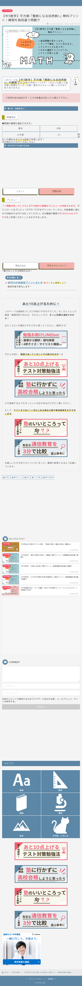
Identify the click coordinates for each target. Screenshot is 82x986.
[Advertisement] (41, 167)
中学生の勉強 (7, 11)
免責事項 (50, 979)
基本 (20, 128)
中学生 (6, 477)
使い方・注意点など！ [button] (15, 108)
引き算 (20, 134)
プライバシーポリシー (36, 979)
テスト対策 (36, 477)
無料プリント (17, 477)
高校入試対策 (49, 477)
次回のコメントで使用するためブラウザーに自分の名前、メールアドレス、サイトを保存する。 (40, 700)
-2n (58, 134)
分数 (58, 128)
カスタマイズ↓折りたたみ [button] (16, 145)
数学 (27, 477)
